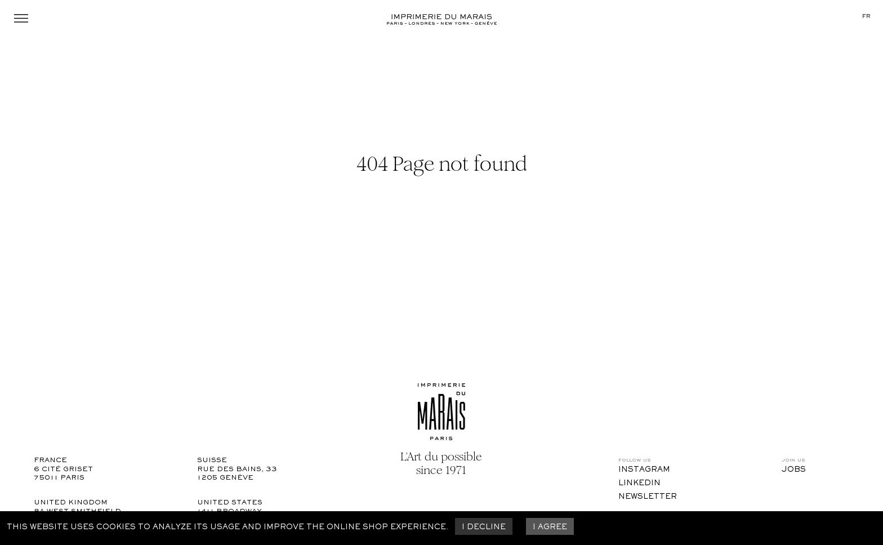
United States (229, 503)
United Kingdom (71, 503)
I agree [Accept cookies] (550, 527)
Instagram (644, 470)
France (50, 461)
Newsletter (647, 497)
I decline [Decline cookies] (484, 527)
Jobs (794, 470)
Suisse (212, 461)
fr (866, 16)
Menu (21, 18)
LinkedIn (639, 483)
